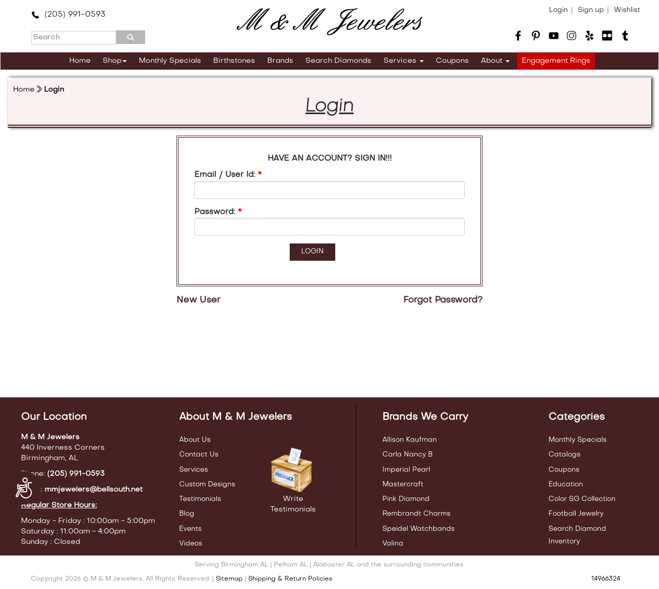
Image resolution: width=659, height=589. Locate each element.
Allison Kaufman (409, 440)
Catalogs (564, 454)
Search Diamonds (338, 61)
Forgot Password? (442, 300)
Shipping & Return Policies (290, 579)
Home (80, 61)
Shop (115, 61)
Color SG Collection (582, 499)
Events (190, 529)
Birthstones (234, 61)
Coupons (452, 61)
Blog (186, 513)
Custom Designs (207, 484)
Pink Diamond (406, 499)
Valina (392, 543)
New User (199, 300)
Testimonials (200, 499)
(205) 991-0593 (68, 14)
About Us (195, 440)
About (495, 61)
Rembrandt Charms (416, 513)
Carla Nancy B (407, 454)
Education (565, 484)
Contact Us (198, 454)
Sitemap (229, 579)
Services (403, 61)
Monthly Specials (170, 61)
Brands (280, 61)
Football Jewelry (575, 513)
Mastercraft (402, 484)
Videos (190, 543)
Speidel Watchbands (418, 529)
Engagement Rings (556, 61)
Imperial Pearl (406, 469)
